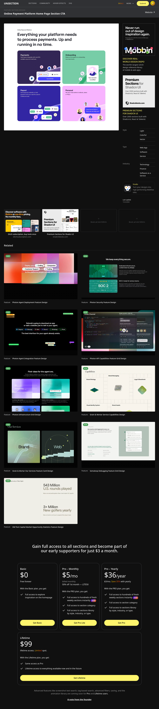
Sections (33, 3)
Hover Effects (59, 3)
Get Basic (37, 622)
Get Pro (121, 622)
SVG (70, 3)
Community (45, 3)
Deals (120, 3)
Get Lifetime (79, 678)
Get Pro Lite (79, 622)
